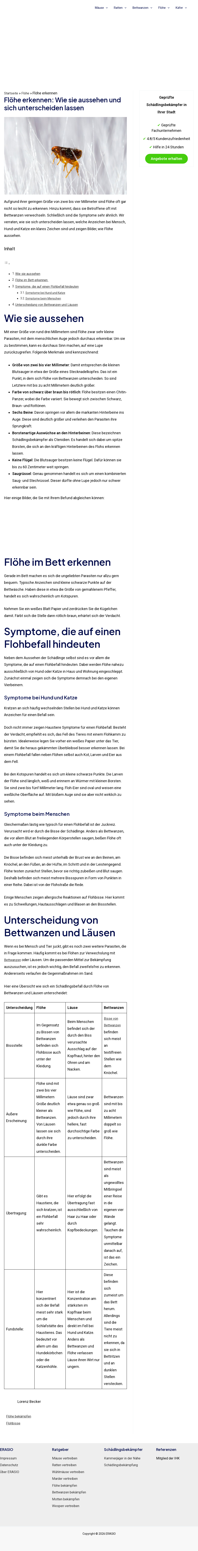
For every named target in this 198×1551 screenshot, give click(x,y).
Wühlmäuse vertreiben (70, 1471)
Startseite (12, 93)
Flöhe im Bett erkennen (33, 280)
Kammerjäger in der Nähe (124, 1458)
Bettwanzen (142, 8)
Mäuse (101, 8)
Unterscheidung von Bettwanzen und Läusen (49, 304)
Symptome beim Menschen (45, 298)
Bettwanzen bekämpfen (71, 1492)
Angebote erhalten (167, 162)
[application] (106, 8)
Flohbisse (14, 1423)
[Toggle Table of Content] (7, 263)
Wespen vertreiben (67, 1505)
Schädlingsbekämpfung (123, 1464)
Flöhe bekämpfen (20, 1416)
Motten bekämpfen (67, 1498)
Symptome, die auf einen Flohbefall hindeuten (50, 286)
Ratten (120, 8)
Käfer (181, 8)
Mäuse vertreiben (66, 1458)
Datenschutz (10, 1464)
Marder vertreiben (66, 1478)
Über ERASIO (10, 1471)
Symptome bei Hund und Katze (47, 292)
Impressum (9, 1458)
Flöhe (164, 8)
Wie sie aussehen (29, 273)
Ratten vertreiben (66, 1464)
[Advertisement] (99, 45)
